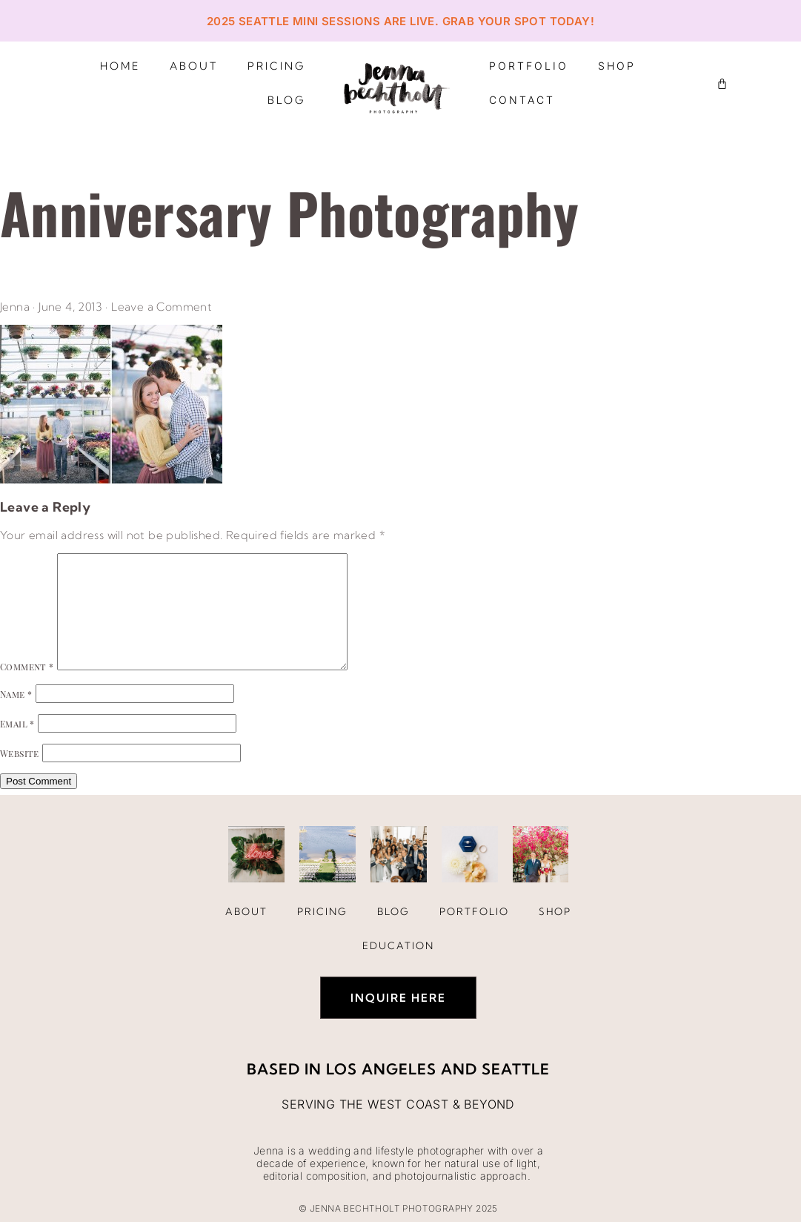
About (194, 66)
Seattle (516, 1069)
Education (398, 945)
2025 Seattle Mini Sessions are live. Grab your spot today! (400, 21)
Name (16, 694)
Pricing (276, 66)
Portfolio (528, 65)
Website (19, 753)
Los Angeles (381, 1069)
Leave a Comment (161, 307)
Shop (617, 65)
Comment (27, 667)
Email (17, 724)
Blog (286, 100)
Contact (522, 99)
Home (120, 66)
